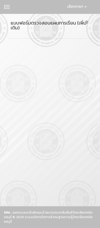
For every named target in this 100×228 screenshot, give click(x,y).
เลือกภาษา (77, 6)
